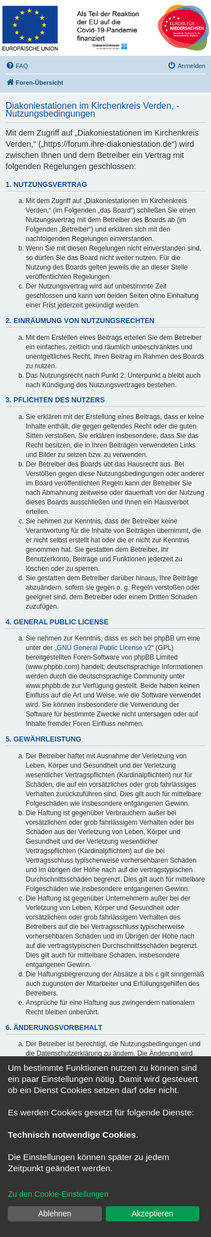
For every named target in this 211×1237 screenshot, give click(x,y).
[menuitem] (17, 66)
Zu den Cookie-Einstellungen (58, 1194)
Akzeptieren (152, 1213)
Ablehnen (54, 1213)
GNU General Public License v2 (104, 648)
